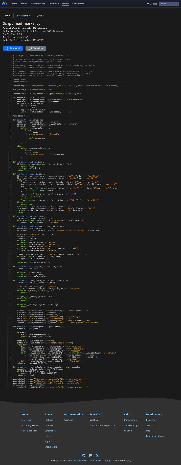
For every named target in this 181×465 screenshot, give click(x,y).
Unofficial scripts (23, 15)
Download (54, 3)
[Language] (169, 4)
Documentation (38, 3)
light (128, 460)
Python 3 (40, 15)
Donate (152, 3)
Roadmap (150, 420)
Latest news (27, 420)
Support (48, 441)
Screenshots (50, 430)
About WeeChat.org (100, 460)
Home (14, 3)
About (23, 3)
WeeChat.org (51, 446)
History (48, 436)
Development (78, 3)
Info (148, 430)
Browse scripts (130, 420)
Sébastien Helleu (80, 460)
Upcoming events (29, 425)
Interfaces (49, 425)
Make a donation (29, 430)
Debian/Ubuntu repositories (103, 425)
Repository (36, 48)
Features (49, 420)
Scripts (65, 3)
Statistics (150, 425)
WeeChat (68, 420)
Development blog (155, 436)
